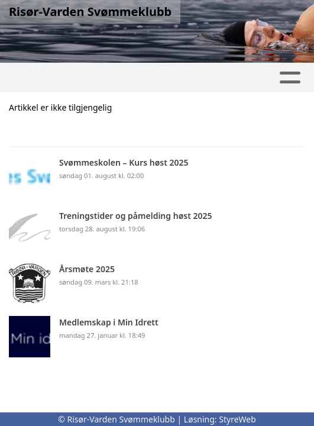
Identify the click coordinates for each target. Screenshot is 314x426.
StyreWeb (237, 419)
